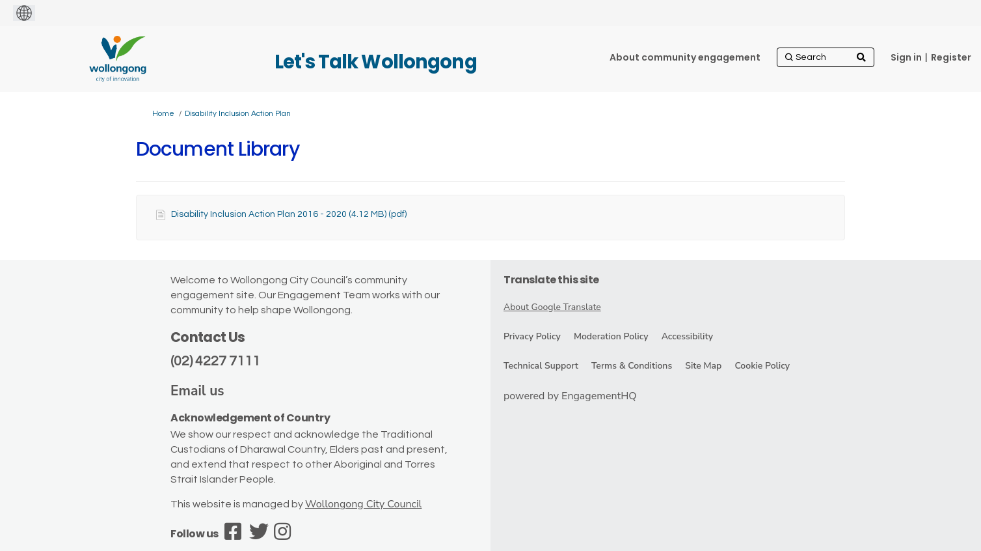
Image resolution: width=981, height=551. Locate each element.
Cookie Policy (762, 366)
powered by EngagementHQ (570, 396)
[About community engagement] (685, 57)
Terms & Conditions (631, 366)
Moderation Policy (611, 336)
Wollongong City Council (363, 504)
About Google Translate (552, 307)
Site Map (703, 366)
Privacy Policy (532, 336)
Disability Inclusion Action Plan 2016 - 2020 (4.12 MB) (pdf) (289, 214)
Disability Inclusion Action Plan (238, 113)
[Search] (825, 57)
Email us (197, 391)
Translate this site (551, 279)
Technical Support (541, 366)
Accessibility (687, 336)
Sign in (906, 57)
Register (951, 57)
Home (163, 113)
